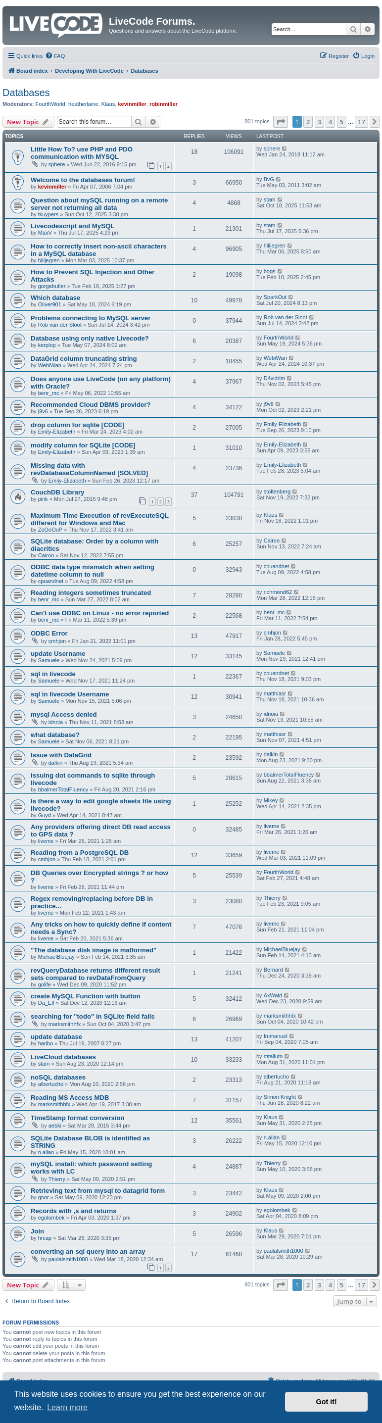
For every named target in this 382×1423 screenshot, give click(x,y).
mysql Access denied (64, 714)
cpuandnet (50, 581)
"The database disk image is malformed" (93, 950)
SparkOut (275, 297)
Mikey (271, 800)
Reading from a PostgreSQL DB (80, 852)
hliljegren (49, 260)
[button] (280, 122)
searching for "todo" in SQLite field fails (93, 1016)
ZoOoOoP (50, 530)
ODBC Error (49, 633)
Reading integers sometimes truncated (91, 592)
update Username (58, 653)
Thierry (272, 898)
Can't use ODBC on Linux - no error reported (100, 613)
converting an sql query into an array (88, 1251)
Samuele (48, 660)
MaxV (45, 233)
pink (43, 499)
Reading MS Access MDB (70, 1097)
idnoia (55, 722)
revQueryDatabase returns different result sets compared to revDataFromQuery (95, 974)
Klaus (108, 104)
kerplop (47, 345)
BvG (269, 179)
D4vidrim (274, 378)
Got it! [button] (326, 1402)
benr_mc (48, 393)
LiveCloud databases (63, 1057)
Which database (55, 297)
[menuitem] (55, 56)
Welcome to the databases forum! (83, 180)
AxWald (273, 995)
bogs (270, 271)
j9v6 (43, 411)
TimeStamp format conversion (78, 1118)
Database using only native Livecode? (90, 338)
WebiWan (49, 365)
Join (37, 1231)
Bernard (273, 970)
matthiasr (275, 693)
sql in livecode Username (70, 694)
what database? (55, 734)
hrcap (45, 1238)
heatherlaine (83, 104)
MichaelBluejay (56, 957)
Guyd (44, 815)
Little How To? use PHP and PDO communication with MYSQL (82, 153)
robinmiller (163, 104)
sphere (56, 164)
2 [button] (308, 121)
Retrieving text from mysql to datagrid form (98, 1190)
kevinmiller (132, 104)
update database (56, 1036)
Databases (26, 92)
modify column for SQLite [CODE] (83, 445)
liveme (46, 841)
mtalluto (273, 1056)
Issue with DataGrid (61, 755)
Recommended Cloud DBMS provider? (91, 404)
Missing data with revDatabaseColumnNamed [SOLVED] (89, 469)
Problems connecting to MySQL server (90, 318)
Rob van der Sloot (60, 325)
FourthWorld (50, 104)
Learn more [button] (67, 1407)
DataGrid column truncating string (84, 358)
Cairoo (46, 555)
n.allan (46, 1152)
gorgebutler (52, 286)
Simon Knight (280, 1097)
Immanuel (275, 1036)
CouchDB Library (57, 492)
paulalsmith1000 (68, 1259)
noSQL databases (58, 1077)
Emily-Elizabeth (57, 432)
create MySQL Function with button (86, 996)
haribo (45, 1043)
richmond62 (278, 592)
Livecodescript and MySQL (72, 226)
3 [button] (319, 121)
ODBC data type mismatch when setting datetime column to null (92, 570)
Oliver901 (49, 304)
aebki (54, 1126)
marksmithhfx (64, 1024)
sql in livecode (53, 674)
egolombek (51, 1218)
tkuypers (48, 214)
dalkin (55, 763)
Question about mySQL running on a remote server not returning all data (99, 203)
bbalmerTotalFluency (63, 789)
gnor (43, 1197)
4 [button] (330, 121)
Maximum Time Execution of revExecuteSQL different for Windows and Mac (100, 519)
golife (44, 984)
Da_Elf (46, 1003)
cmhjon (57, 641)
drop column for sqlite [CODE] (78, 425)
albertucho (50, 1084)
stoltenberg (277, 491)
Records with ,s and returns (74, 1211)
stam (270, 199)
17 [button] (361, 121)
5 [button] (341, 121)
